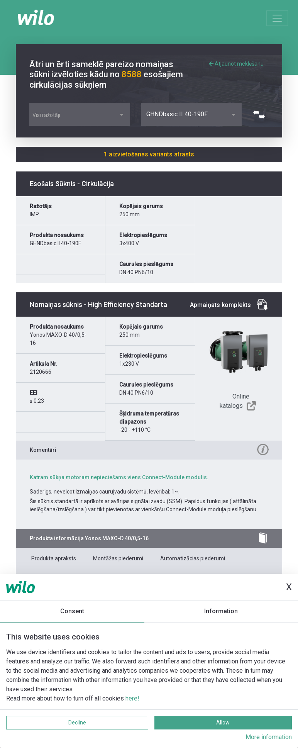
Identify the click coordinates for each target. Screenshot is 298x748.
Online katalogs (234, 401)
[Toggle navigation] (277, 18)
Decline (77, 722)
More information (269, 737)
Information (221, 611)
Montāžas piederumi (118, 558)
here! (132, 698)
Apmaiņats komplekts (220, 305)
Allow (223, 722)
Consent (72, 611)
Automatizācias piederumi (192, 558)
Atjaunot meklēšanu (236, 64)
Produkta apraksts (53, 558)
